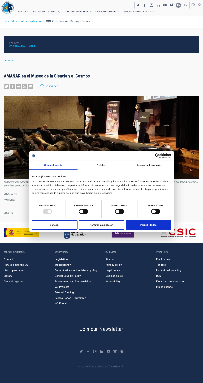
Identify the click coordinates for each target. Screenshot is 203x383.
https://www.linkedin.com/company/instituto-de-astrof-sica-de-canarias (158, 5)
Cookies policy (114, 275)
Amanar (9, 60)
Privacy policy (113, 264)
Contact (8, 259)
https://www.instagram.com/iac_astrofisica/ (151, 5)
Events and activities (22, 46)
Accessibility (112, 281)
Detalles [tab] (101, 165)
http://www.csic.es (178, 232)
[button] (6, 86)
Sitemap (110, 259)
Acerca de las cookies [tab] (149, 165)
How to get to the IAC (16, 264)
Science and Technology (75, 11)
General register (13, 281)
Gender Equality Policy (68, 275)
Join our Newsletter (101, 329)
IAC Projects (62, 286)
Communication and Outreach (134, 11)
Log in (193, 5)
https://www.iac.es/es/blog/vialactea (178, 5)
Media (41, 21)
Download (51, 86)
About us (22, 11)
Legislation (61, 259)
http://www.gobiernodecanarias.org (74, 232)
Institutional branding (168, 270)
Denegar (54, 225)
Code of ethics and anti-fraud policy (76, 270)
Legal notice (112, 270)
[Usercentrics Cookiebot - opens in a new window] (157, 155)
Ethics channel (164, 286)
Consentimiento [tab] (53, 165)
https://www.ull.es (123, 232)
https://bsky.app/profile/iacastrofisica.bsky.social (171, 5)
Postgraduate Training (104, 11)
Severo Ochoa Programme (70, 298)
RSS (158, 275)
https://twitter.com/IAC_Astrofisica (138, 5)
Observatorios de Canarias (45, 11)
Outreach (15, 21)
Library (8, 275)
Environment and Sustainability (73, 281)
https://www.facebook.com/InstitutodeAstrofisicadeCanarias (144, 5)
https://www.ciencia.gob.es (21, 232)
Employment (163, 259)
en (185, 5)
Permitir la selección (101, 225)
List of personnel (14, 270)
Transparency (63, 264)
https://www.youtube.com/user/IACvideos (165, 5)
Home (6, 21)
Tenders (161, 264)
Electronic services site (170, 281)
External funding (64, 292)
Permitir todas (148, 225)
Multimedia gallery (29, 21)
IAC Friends (61, 303)
